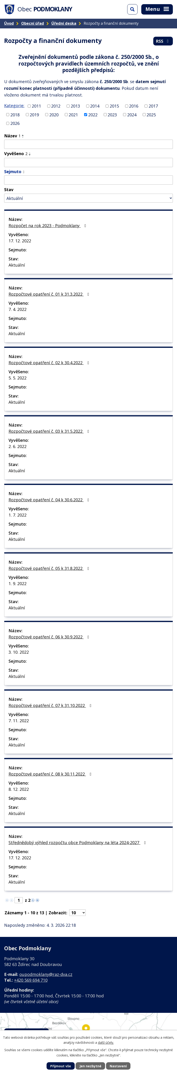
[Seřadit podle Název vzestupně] (23, 135)
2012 (55, 106)
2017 (153, 106)
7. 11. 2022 (19, 720)
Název (12, 135)
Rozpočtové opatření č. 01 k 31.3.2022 (50, 294)
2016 (133, 106)
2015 (114, 106)
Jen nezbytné (90, 1066)
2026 (15, 123)
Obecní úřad (32, 23)
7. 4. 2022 (18, 309)
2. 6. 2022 (18, 446)
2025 (151, 114)
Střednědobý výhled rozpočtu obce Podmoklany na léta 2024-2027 (78, 842)
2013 (75, 106)
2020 (54, 114)
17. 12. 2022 (20, 241)
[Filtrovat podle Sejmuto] (88, 180)
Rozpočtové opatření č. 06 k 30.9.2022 (50, 637)
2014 (94, 106)
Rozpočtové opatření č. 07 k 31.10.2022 (51, 705)
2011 (36, 106)
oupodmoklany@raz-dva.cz (45, 974)
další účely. (106, 1042)
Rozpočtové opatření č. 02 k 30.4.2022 (50, 362)
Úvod (9, 23)
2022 (92, 114)
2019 (34, 114)
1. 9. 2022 (18, 583)
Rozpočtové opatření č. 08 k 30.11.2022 (51, 774)
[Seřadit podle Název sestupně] (23, 137)
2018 (15, 114)
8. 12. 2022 (19, 789)
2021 (73, 114)
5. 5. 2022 (18, 378)
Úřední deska (63, 23)
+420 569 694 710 (30, 980)
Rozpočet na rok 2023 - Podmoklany (48, 225)
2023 (112, 114)
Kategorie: (14, 105)
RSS (163, 41)
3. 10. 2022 (19, 652)
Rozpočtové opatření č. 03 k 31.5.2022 (50, 431)
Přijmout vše (60, 1066)
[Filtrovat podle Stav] (88, 198)
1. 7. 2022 (18, 515)
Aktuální (17, 265)
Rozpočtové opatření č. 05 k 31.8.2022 (50, 568)
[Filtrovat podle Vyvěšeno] (88, 162)
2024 (131, 114)
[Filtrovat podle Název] (88, 144)
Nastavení (118, 1066)
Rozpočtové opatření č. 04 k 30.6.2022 (50, 499)
